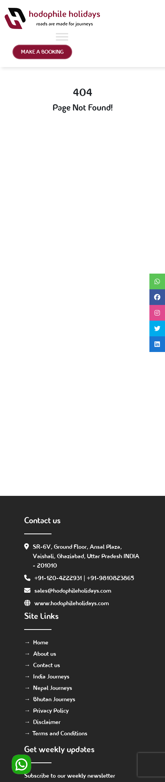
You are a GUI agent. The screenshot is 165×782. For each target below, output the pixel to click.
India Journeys (51, 676)
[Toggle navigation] (149, 18)
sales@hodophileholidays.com (72, 590)
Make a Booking (42, 51)
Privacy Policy (51, 710)
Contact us (46, 665)
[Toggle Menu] (62, 36)
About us (44, 654)
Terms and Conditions (60, 733)
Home (40, 642)
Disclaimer (46, 722)
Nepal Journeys (52, 688)
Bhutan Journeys (54, 699)
